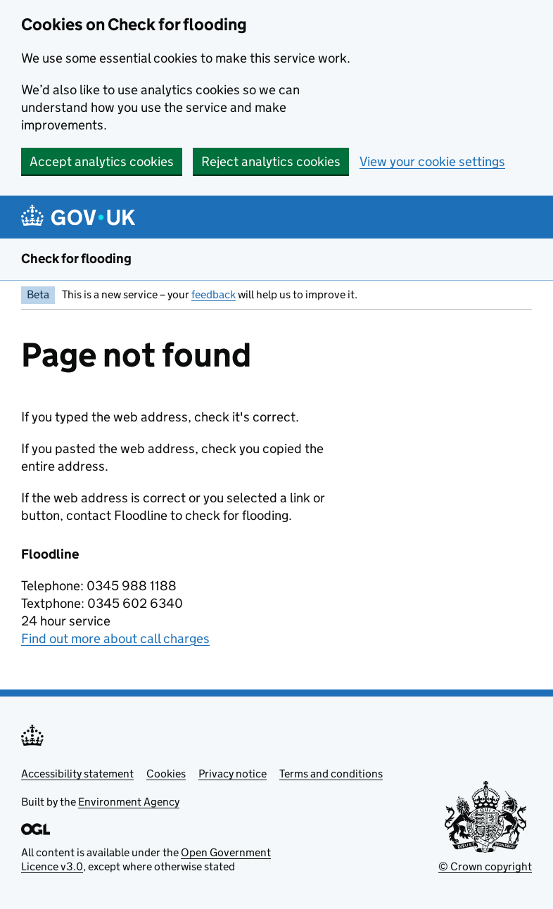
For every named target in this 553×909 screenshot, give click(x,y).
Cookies (166, 773)
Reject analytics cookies (271, 161)
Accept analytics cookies (102, 161)
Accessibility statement (77, 773)
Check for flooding (76, 258)
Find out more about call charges (115, 638)
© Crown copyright (485, 866)
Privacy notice (232, 773)
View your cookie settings (432, 161)
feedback (213, 294)
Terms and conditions (331, 773)
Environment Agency (128, 801)
